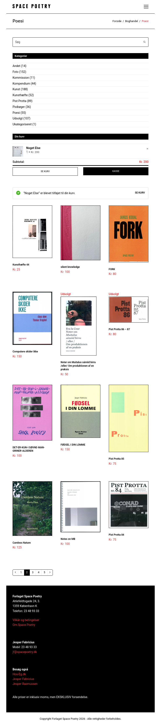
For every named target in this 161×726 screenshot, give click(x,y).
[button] (146, 7)
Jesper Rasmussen (25, 685)
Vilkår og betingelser (26, 621)
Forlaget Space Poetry (65, 719)
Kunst (16, 89)
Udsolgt (18, 118)
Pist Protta (19, 101)
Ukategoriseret (22, 124)
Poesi (16, 112)
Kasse (116, 171)
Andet (16, 66)
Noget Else (33, 148)
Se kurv (45, 171)
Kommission (21, 77)
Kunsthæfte (20, 95)
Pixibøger (19, 107)
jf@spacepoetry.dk (25, 652)
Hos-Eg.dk (19, 675)
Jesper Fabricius (23, 680)
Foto (15, 71)
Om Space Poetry (24, 625)
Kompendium (21, 83)
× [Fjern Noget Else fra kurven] (147, 149)
